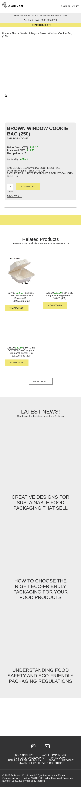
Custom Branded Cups (29, 757)
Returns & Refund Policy (24, 760)
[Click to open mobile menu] (42, 6)
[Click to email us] (47, 746)
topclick (41, 781)
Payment (68, 760)
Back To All (14, 196)
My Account (59, 757)
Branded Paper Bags (53, 755)
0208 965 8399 (49, 20)
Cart (75, 6)
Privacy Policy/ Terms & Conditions (40, 763)
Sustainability (23, 755)
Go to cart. (10, 191)
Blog (51, 760)
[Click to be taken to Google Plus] (33, 746)
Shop (14, 33)
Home (5, 33)
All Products (40, 381)
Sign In (65, 6)
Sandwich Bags (28, 33)
